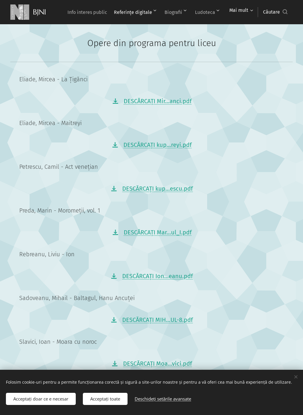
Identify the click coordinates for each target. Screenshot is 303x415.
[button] (275, 12)
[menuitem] (113, 12)
